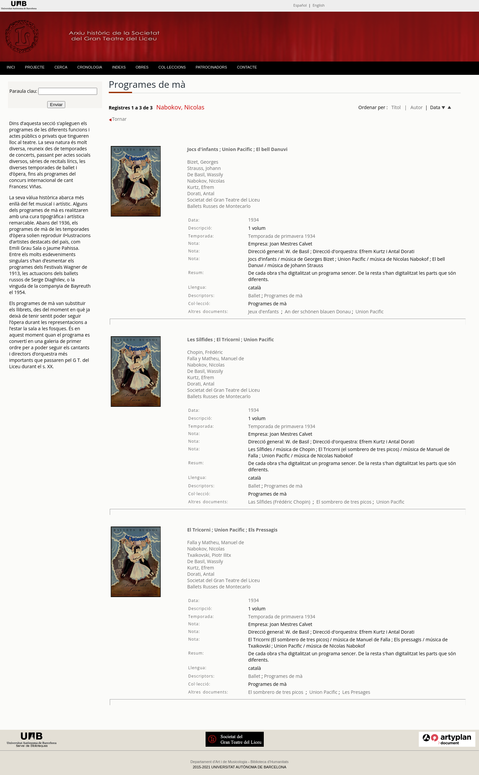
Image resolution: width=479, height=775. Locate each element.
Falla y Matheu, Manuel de (215, 358)
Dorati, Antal (201, 193)
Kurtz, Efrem (200, 187)
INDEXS (119, 67)
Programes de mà (282, 295)
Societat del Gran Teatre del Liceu (223, 200)
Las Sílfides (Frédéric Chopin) (279, 502)
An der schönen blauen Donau (318, 311)
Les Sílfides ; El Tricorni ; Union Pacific (230, 339)
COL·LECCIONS (172, 67)
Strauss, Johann (204, 168)
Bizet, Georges (203, 162)
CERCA (61, 67)
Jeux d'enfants (263, 311)
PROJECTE (35, 67)
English (319, 5)
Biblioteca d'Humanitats (269, 762)
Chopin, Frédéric (205, 352)
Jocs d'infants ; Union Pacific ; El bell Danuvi (237, 149)
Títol (395, 107)
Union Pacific (370, 311)
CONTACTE (247, 67)
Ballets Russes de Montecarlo (218, 206)
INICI (11, 67)
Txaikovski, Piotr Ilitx (209, 555)
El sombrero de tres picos (344, 502)
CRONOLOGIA (89, 67)
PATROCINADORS (211, 67)
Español (300, 5)
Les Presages (356, 692)
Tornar (118, 119)
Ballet (254, 295)
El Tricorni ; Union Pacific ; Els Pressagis (232, 530)
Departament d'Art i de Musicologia (218, 762)
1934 (253, 220)
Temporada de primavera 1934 (281, 236)
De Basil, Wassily (205, 174)
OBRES (142, 67)
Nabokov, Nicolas (206, 181)
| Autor (413, 107)
